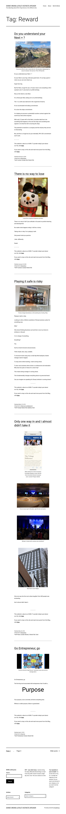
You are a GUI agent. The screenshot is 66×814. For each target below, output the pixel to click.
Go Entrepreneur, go (27, 648)
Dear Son (23, 734)
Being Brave (23, 158)
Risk (33, 160)
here (22, 145)
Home (44, 6)
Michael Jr (27, 634)
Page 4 (19, 751)
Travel (33, 407)
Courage (24, 160)
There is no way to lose (29, 174)
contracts (20, 267)
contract (19, 160)
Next (27, 160)
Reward (30, 160)
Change (19, 407)
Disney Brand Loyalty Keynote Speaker (21, 6)
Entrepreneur (20, 735)
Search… (8, 772)
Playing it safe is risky (28, 281)
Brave (19, 634)
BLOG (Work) (56, 6)
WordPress (57, 807)
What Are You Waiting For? (27, 406)
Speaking (30, 407)
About (49, 6)
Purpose (25, 735)
